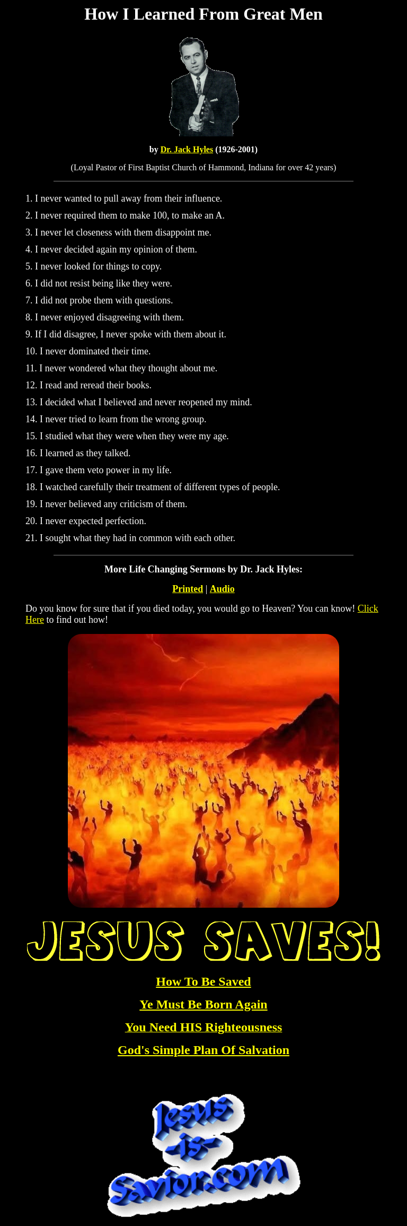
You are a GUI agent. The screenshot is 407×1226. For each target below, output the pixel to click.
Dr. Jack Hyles (187, 149)
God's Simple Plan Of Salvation (203, 1050)
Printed (187, 589)
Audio (222, 589)
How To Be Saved (203, 981)
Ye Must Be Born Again (203, 1004)
